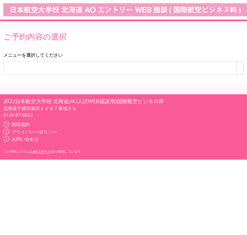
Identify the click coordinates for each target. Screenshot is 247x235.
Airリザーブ (43, 151)
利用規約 (16, 124)
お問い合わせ (21, 139)
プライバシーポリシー (30, 132)
